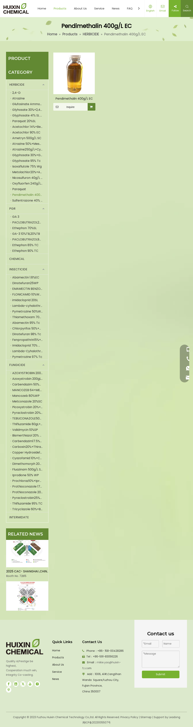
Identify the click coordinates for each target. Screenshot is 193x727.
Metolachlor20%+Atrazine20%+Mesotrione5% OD (30, 172)
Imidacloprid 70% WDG (29, 345)
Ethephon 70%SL (24, 228)
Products (60, 8)
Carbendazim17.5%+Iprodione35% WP (30, 441)
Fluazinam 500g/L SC (27, 469)
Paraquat (19, 189)
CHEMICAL (16, 259)
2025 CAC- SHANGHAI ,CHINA (27, 572)
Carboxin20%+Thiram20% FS (30, 447)
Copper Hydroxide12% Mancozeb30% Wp (30, 452)
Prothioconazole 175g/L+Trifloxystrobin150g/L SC (30, 486)
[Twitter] (23, 684)
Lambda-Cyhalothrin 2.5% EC (30, 351)
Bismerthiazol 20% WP (28, 435)
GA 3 (15, 217)
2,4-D (16, 93)
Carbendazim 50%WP (28, 384)
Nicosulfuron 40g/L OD (28, 178)
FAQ (129, 8)
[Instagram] (37, 684)
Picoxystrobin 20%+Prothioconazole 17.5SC (30, 407)
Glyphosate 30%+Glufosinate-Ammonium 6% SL (30, 155)
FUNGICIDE (17, 365)
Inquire (63, 107)
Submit (160, 674)
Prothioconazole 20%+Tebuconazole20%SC (30, 492)
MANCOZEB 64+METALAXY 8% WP (30, 390)
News (115, 8)
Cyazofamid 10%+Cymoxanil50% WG (30, 458)
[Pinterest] (8, 690)
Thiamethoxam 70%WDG (30, 317)
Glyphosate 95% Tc (26, 161)
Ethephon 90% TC (25, 251)
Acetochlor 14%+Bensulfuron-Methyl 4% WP (30, 127)
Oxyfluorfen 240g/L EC (28, 183)
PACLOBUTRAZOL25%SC (29, 222)
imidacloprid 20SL (25, 300)
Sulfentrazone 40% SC (28, 200)
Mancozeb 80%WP (26, 396)
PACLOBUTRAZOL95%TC (29, 239)
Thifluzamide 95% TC (27, 503)
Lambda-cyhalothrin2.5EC (30, 306)
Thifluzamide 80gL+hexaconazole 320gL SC (30, 424)
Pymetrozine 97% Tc (27, 357)
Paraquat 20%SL (24, 121)
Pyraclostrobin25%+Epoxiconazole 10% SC (30, 498)
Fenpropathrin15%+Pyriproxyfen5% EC (30, 340)
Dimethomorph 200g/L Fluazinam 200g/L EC (30, 464)
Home (42, 8)
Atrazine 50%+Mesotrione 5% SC (30, 144)
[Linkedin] (15, 684)
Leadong (174, 717)
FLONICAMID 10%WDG (28, 294)
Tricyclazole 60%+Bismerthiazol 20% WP (30, 509)
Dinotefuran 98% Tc (26, 334)
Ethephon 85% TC (25, 245)
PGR (12, 208)
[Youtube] (30, 684)
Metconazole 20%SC (27, 401)
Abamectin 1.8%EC (25, 277)
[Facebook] (8, 684)
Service (99, 8)
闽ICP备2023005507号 (97, 722)
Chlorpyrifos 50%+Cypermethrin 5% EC (30, 328)
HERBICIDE (17, 84)
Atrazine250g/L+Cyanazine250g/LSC (30, 149)
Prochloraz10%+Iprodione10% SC (30, 481)
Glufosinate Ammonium (29, 104)
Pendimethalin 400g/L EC (30, 195)
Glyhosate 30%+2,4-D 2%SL (30, 110)
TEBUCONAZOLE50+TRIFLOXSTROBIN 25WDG (30, 418)
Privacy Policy (129, 717)
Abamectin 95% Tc (26, 323)
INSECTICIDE (18, 269)
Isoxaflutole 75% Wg (27, 166)
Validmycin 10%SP (25, 430)
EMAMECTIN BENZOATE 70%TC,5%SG (30, 289)
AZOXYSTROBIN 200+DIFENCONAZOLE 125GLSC (30, 373)
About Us (80, 8)
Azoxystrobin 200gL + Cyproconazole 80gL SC (30, 379)
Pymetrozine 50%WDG (29, 311)
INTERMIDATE (19, 517)
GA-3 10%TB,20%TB (26, 234)
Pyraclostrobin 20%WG (29, 413)
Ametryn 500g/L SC (26, 138)
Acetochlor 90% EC (26, 132)
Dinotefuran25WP (25, 283)
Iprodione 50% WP (25, 475)
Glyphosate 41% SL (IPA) (30, 115)
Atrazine (18, 98)
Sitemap (146, 717)
